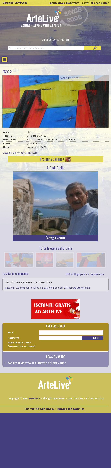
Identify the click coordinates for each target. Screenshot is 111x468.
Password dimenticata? (22, 346)
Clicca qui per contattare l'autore (19, 152)
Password (13, 337)
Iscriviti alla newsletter (95, 2)
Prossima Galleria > (55, 159)
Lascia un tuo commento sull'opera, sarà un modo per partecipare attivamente (47, 287)
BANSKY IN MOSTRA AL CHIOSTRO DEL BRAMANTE (37, 363)
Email (11, 332)
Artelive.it (34, 398)
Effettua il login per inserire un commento (84, 274)
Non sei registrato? (19, 342)
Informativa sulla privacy (64, 2)
